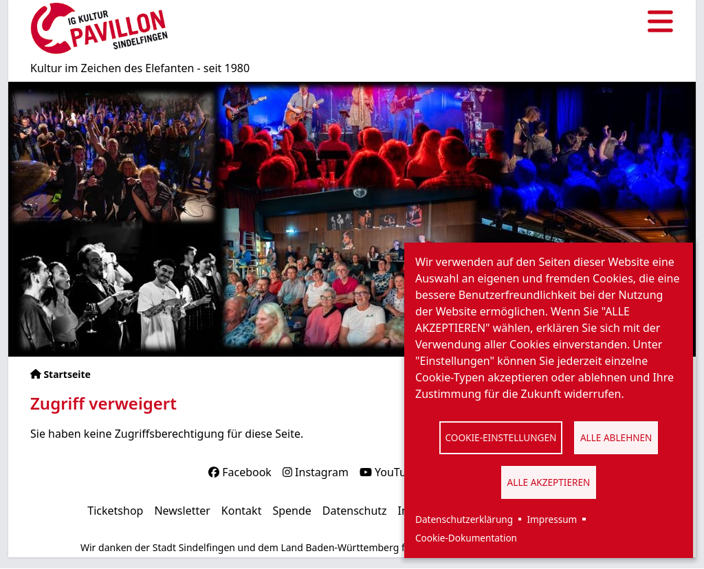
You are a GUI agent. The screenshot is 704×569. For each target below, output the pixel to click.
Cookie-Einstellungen (501, 437)
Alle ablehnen (616, 437)
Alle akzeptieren (549, 482)
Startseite (67, 374)
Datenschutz (354, 510)
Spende (291, 510)
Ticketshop (115, 510)
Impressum (552, 519)
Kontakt (241, 510)
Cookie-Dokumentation (466, 537)
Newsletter (182, 510)
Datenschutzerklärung (464, 519)
